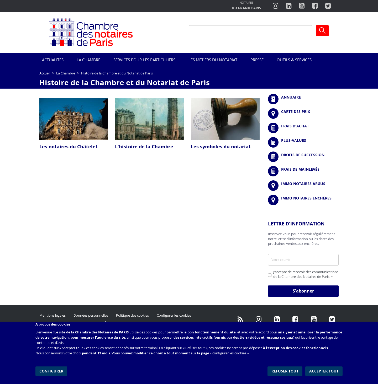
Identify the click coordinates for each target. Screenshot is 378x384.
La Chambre (88, 59)
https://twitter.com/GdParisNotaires (332, 319)
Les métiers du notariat (212, 59)
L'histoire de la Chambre (144, 146)
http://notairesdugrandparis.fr (246, 6)
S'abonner (303, 291)
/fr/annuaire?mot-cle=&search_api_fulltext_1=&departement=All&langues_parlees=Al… (303, 99)
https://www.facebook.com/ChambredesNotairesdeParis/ (315, 6)
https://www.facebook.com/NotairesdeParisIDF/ (295, 319)
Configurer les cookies (174, 315)
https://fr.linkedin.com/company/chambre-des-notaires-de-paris (288, 6)
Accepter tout (324, 370)
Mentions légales (52, 315)
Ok (322, 30)
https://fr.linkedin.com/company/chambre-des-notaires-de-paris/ (277, 319)
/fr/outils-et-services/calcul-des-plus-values (303, 142)
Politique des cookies (132, 315)
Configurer (51, 370)
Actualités (53, 59)
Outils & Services (294, 59)
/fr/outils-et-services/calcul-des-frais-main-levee (303, 171)
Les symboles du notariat (221, 146)
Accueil (44, 73)
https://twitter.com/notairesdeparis (328, 6)
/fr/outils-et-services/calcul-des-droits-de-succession (303, 157)
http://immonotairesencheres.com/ (303, 200)
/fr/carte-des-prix (303, 113)
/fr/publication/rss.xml (240, 319)
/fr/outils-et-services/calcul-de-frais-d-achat (303, 128)
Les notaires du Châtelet (68, 146)
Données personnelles (91, 315)
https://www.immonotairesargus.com (303, 185)
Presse (257, 59)
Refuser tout (285, 370)
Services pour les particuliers (144, 59)
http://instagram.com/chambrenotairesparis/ (275, 6)
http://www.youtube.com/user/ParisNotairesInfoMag (301, 6)
